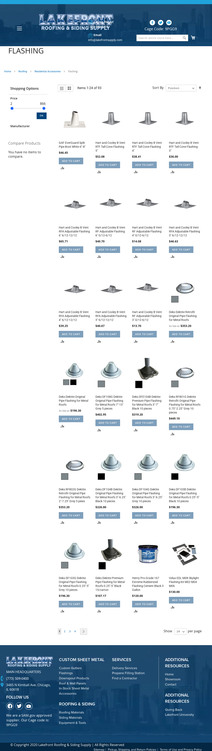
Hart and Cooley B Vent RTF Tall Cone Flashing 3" (184, 145)
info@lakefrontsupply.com (103, 32)
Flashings (66, 672)
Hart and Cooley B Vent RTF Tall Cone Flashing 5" (110, 145)
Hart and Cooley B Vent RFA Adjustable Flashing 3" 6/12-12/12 (110, 315)
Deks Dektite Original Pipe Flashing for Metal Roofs (73, 399)
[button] (62, 167)
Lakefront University (179, 713)
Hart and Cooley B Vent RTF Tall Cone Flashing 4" (147, 145)
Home (7, 70)
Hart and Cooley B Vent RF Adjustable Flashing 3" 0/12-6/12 (147, 315)
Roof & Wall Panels (72, 682)
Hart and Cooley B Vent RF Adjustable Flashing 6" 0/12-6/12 (110, 230)
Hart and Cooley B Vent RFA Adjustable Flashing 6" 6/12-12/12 (74, 230)
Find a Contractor (124, 677)
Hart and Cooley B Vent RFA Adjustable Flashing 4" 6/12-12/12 (74, 315)
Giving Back (173, 708)
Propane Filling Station (128, 672)
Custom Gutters (70, 667)
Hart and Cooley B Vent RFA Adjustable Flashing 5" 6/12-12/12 (184, 230)
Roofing (22, 70)
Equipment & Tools (72, 722)
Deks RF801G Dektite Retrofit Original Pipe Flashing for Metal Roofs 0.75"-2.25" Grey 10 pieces (184, 403)
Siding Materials (70, 716)
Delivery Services (124, 667)
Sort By (158, 87)
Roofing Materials (71, 711)
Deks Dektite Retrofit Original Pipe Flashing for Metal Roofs (183, 315)
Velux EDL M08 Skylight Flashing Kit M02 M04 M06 (184, 581)
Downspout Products (74, 677)
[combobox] (162, 30)
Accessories (67, 692)
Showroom (173, 678)
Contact (170, 683)
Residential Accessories (48, 70)
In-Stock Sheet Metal (74, 687)
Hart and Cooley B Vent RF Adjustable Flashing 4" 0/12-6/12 (147, 230)
